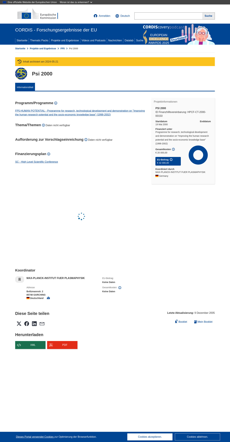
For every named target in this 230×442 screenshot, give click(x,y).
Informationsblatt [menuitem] (25, 87)
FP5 (63, 48)
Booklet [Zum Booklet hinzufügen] (181, 321)
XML (33, 345)
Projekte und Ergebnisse (65, 40)
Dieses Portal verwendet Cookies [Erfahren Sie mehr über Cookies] (35, 436)
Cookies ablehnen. (197, 436)
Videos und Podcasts (94, 40)
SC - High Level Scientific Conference (36, 161)
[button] (122, 16)
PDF (64, 345)
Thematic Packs (39, 40)
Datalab (129, 40)
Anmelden (102, 16)
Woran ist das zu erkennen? (76, 2)
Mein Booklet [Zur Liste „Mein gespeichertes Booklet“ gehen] (203, 321)
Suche (139, 40)
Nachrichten (115, 40)
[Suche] (208, 15)
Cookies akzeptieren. (150, 436)
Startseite (22, 40)
